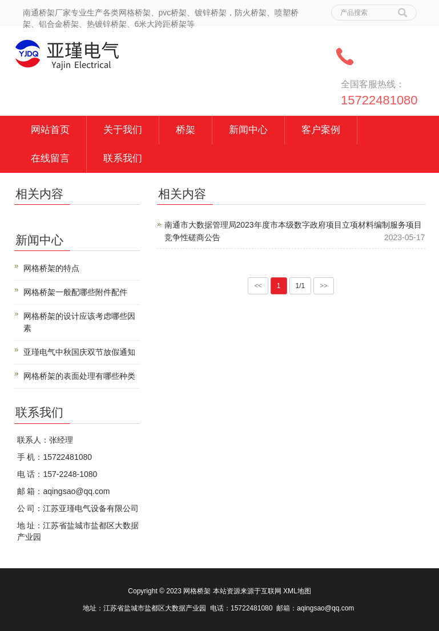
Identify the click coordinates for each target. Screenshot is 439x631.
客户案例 (320, 129)
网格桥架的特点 (51, 268)
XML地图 (297, 591)
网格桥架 (197, 591)
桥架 (185, 129)
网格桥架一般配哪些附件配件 (75, 292)
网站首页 (50, 129)
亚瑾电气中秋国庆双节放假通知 (79, 352)
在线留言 (50, 158)
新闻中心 (248, 129)
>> (324, 286)
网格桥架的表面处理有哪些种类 (79, 376)
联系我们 (122, 158)
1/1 (300, 286)
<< (258, 286)
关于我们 (122, 129)
